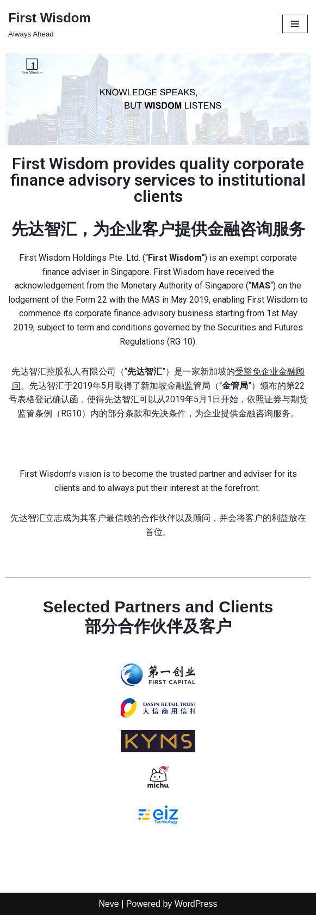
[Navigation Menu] (295, 24)
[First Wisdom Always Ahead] (49, 24)
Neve (108, 903)
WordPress (196, 903)
